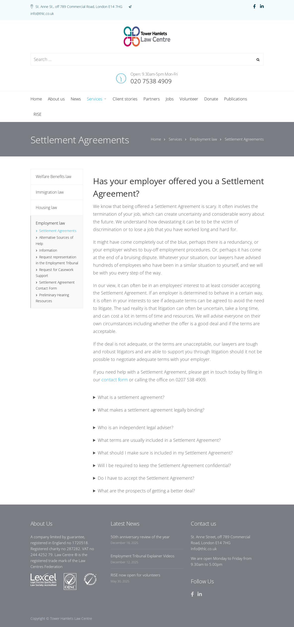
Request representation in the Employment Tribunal (57, 260)
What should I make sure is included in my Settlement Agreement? (165, 453)
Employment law (203, 139)
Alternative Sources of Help (54, 240)
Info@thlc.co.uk (204, 548)
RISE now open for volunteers (135, 574)
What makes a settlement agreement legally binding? (151, 410)
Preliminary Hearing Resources (52, 298)
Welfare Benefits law (53, 176)
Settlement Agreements (57, 230)
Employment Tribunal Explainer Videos (142, 555)
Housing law (46, 207)
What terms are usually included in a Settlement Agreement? (159, 440)
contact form (114, 380)
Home (156, 139)
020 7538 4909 (151, 81)
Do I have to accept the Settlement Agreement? (146, 478)
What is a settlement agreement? (131, 397)
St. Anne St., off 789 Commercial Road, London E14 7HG (78, 6)
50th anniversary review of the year (140, 536)
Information (48, 250)
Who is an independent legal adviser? (135, 427)
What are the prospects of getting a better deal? (146, 491)
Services (175, 139)
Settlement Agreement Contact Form (55, 285)
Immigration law (50, 192)
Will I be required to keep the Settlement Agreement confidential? (164, 465)
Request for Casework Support (54, 272)
